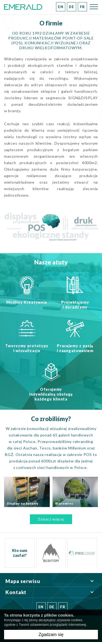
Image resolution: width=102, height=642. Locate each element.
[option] (51, 553)
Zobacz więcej (51, 519)
